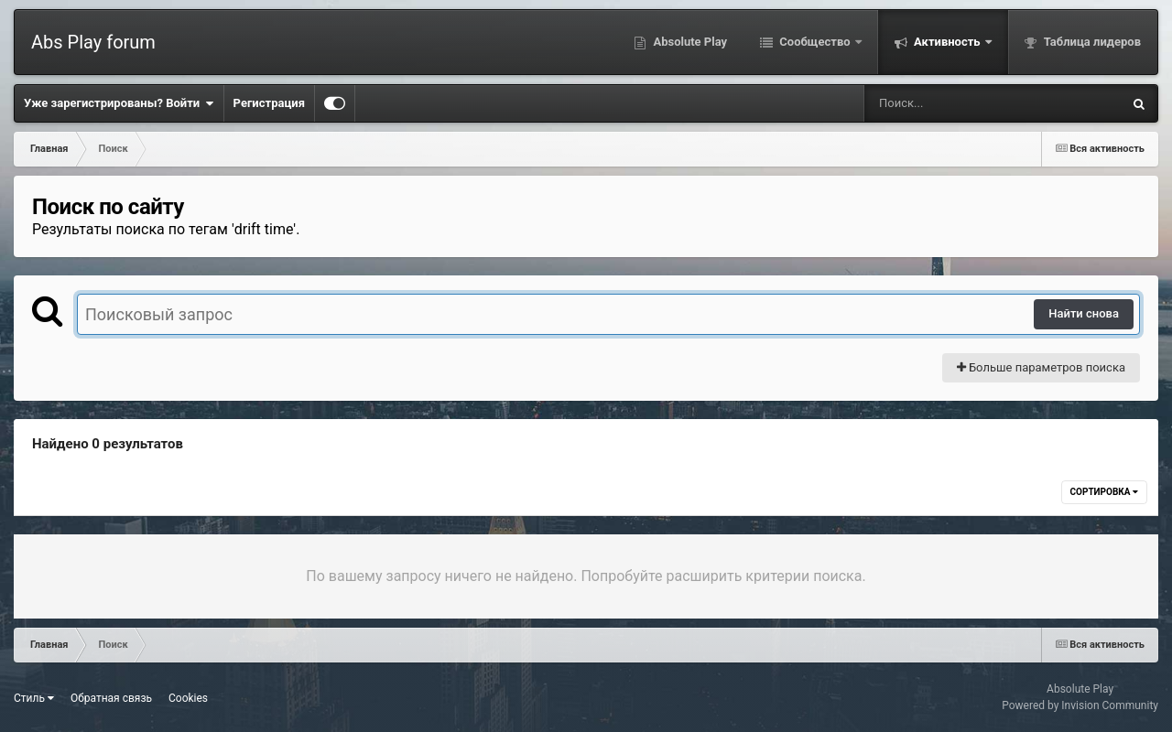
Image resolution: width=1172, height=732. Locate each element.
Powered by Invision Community (1080, 705)
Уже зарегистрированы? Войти (119, 103)
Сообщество (814, 41)
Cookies (188, 698)
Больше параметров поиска (1041, 367)
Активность (947, 41)
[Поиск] (959, 103)
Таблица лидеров (1091, 41)
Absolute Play (688, 41)
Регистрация (269, 103)
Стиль (34, 698)
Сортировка (1104, 492)
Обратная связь (111, 698)
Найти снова (1083, 313)
